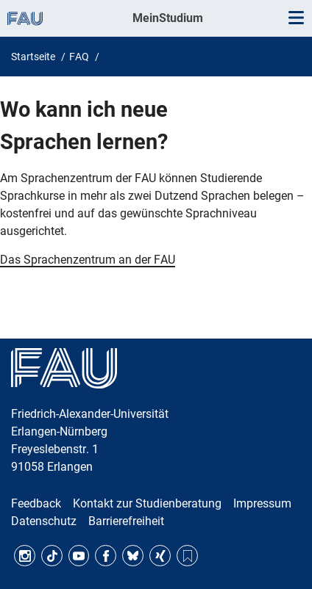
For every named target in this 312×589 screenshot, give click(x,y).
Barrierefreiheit (126, 521)
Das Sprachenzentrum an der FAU (87, 260)
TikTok (52, 555)
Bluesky (132, 555)
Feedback (36, 503)
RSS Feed (187, 555)
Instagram (24, 555)
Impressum (262, 503)
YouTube (79, 555)
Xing (160, 555)
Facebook (105, 555)
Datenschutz (44, 521)
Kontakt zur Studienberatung (147, 503)
